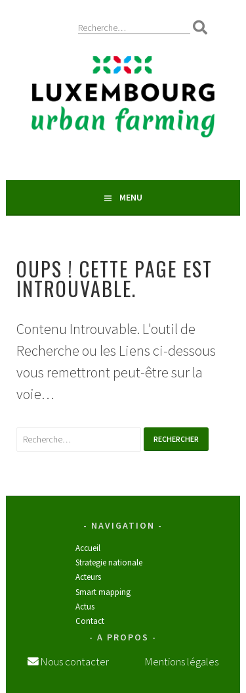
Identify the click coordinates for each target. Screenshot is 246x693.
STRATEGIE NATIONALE (108, 562)
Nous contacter (74, 661)
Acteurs (88, 577)
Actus (84, 606)
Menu (130, 197)
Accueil (87, 548)
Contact (89, 621)
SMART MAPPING (103, 592)
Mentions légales (181, 661)
